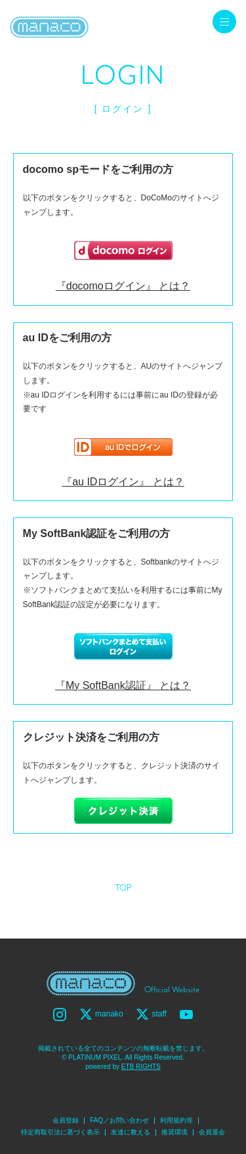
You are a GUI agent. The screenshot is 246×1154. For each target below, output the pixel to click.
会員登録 (65, 1120)
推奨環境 (174, 1132)
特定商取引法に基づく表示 (60, 1132)
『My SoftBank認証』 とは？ (123, 685)
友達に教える (130, 1132)
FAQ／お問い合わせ (119, 1120)
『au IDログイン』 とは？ (123, 481)
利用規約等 (176, 1120)
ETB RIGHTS (141, 1066)
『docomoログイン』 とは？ (123, 285)
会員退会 (212, 1132)
